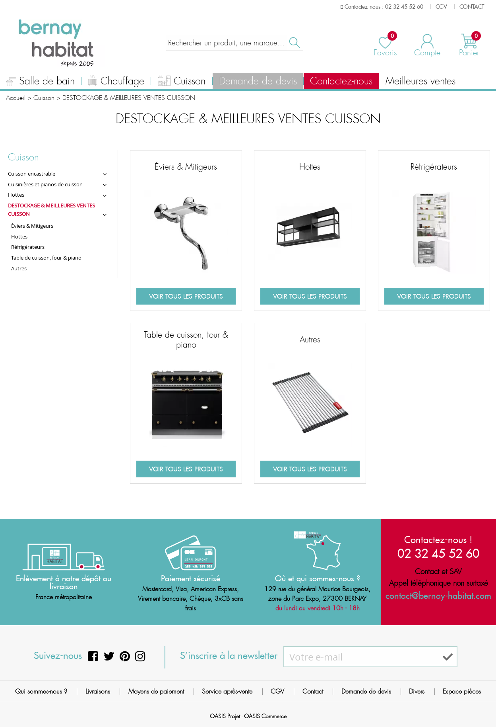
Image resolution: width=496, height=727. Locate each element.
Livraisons (97, 691)
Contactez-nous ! (438, 539)
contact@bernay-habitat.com (438, 595)
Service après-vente (227, 691)
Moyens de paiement (156, 691)
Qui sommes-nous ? (41, 691)
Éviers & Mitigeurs (186, 167)
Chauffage (116, 82)
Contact (312, 691)
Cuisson (182, 82)
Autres (310, 339)
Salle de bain (40, 82)
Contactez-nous (341, 81)
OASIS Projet (225, 716)
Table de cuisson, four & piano (186, 340)
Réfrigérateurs (434, 167)
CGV (277, 691)
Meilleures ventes (420, 81)
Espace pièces (462, 691)
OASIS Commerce (265, 716)
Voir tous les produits (186, 296)
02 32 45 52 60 (438, 553)
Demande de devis (258, 81)
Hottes (309, 167)
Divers (416, 691)
